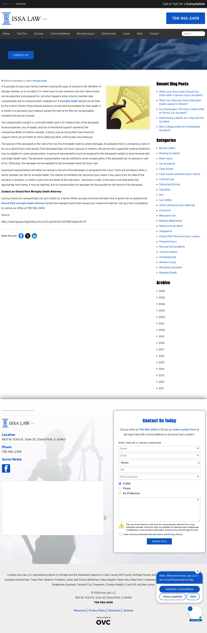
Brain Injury (166, 158)
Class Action (166, 169)
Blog (139, 34)
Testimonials (109, 34)
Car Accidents (167, 164)
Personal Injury (85, 34)
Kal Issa (38, 34)
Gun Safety (165, 200)
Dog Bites (164, 189)
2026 (161, 291)
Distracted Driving (169, 184)
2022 (161, 317)
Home (6, 34)
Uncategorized (167, 257)
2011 (160, 388)
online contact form (184, 429)
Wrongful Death (40, 81)
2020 (161, 330)
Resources (80, 610)
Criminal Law (166, 179)
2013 (160, 375)
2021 (160, 323)
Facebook (21, 4)
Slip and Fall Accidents (172, 247)
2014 (160, 369)
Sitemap (128, 610)
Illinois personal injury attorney (177, 205)
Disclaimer (158, 534)
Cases (126, 34)
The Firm (22, 34)
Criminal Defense (60, 34)
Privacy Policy (175, 534)
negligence (165, 231)
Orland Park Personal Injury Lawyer (179, 236)
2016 (160, 356)
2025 (161, 297)
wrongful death (69, 101)
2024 (161, 304)
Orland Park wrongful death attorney (23, 203)
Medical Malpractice (170, 221)
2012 (160, 382)
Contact (154, 34)
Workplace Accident (170, 267)
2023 (161, 310)
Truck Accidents (168, 252)
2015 (160, 362)
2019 (160, 336)
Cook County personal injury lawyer (179, 174)
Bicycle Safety (167, 148)
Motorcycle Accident (171, 226)
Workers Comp (167, 262)
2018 (160, 343)
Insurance (165, 210)
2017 (160, 349)
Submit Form (159, 541)
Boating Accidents (169, 153)
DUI (161, 195)
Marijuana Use (167, 215)
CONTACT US (20, 55)
